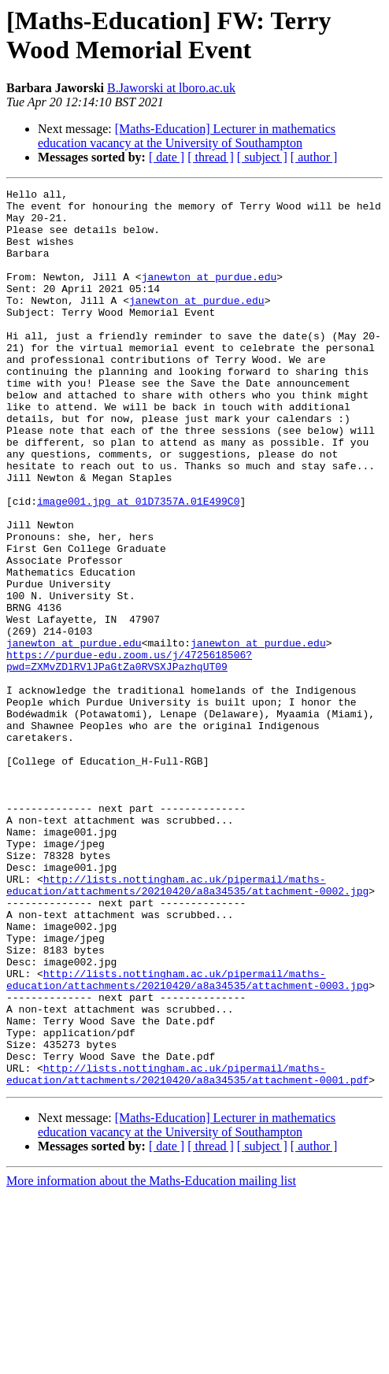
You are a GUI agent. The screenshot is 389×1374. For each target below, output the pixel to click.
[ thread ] (210, 157)
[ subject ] (262, 157)
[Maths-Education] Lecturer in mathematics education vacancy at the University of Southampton (186, 136)
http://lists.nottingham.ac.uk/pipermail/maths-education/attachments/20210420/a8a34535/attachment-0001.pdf (187, 1252)
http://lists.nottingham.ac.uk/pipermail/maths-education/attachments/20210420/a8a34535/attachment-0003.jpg (187, 1138)
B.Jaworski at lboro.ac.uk (171, 87)
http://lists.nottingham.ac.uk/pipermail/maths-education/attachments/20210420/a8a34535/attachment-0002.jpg (187, 1025)
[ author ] (314, 157)
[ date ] (166, 157)
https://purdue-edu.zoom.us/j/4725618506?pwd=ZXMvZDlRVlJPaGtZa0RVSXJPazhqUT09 (129, 756)
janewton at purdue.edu (209, 295)
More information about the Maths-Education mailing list (151, 1360)
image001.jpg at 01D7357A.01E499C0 (138, 564)
